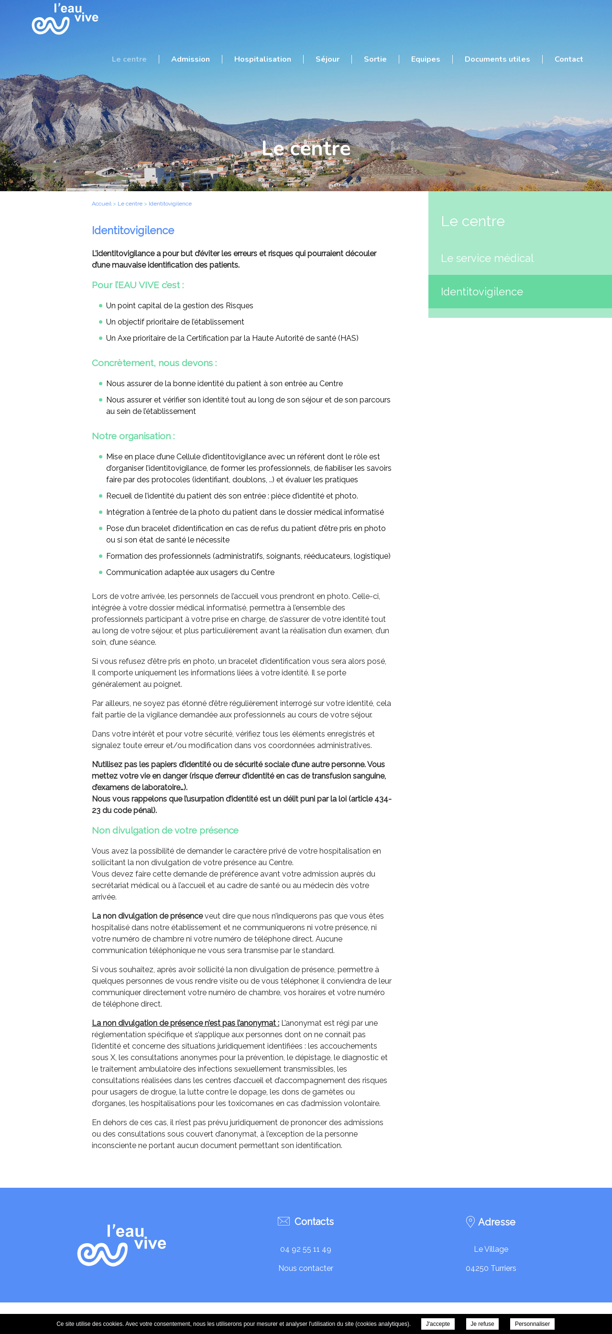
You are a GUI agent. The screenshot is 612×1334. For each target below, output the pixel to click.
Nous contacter (305, 1268)
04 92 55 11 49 (305, 1249)
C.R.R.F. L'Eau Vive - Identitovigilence (64, 19)
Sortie (375, 59)
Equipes (425, 59)
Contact (569, 59)
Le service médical (487, 258)
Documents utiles (497, 59)
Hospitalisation (262, 59)
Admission (190, 59)
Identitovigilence (482, 291)
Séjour (327, 59)
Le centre (129, 59)
